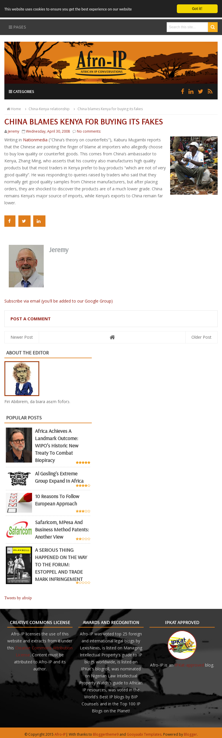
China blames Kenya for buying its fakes (107, 108)
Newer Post (21, 337)
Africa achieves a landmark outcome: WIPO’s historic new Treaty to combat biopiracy (56, 445)
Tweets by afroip (18, 598)
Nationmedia (36, 140)
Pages (17, 27)
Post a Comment (30, 318)
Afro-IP (60, 734)
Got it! (197, 8)
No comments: (89, 131)
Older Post (201, 337)
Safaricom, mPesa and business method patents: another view (62, 529)
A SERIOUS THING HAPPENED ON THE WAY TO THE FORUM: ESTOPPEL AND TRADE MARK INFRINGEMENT (61, 564)
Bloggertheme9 (106, 734)
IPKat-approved (189, 665)
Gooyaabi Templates (144, 734)
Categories (21, 91)
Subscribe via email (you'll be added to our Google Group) (58, 301)
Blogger (190, 734)
